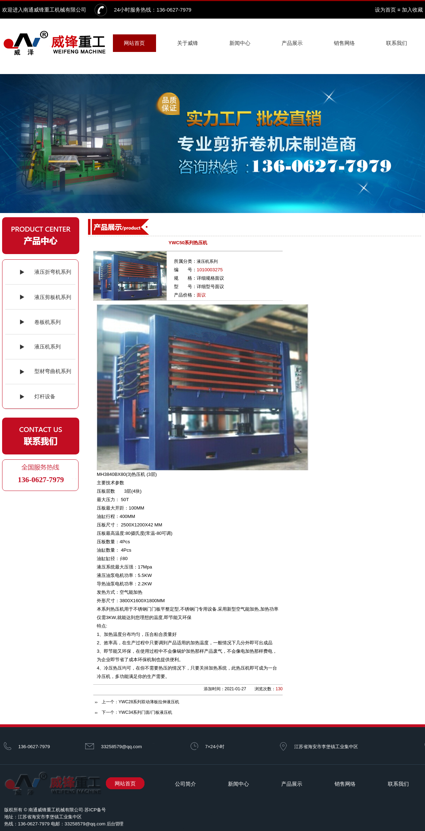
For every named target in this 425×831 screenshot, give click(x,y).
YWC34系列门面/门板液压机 (145, 712)
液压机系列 (207, 261)
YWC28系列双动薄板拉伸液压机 (149, 701)
